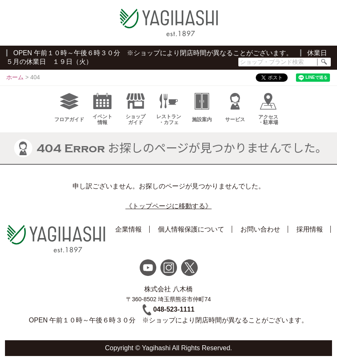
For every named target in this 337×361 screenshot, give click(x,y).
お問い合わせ (260, 229)
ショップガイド (135, 109)
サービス (235, 107)
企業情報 (128, 229)
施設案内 (202, 107)
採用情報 (309, 229)
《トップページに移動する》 (169, 206)
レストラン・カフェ (168, 109)
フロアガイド (69, 107)
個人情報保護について (191, 229)
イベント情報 (102, 109)
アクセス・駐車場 (268, 109)
